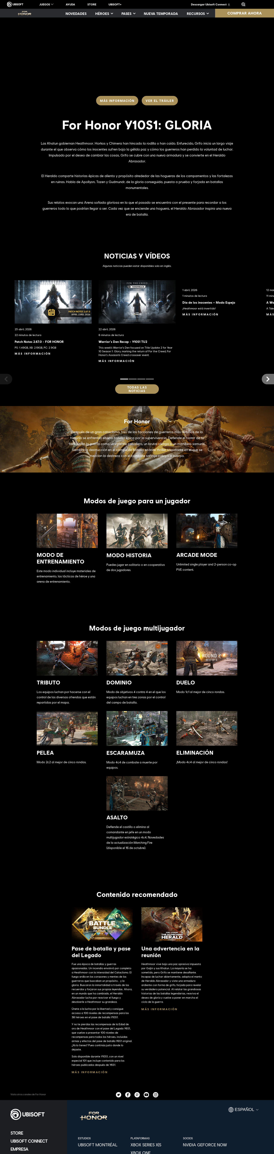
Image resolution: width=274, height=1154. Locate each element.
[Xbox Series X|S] (155, 1144)
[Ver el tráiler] (160, 100)
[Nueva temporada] (161, 13)
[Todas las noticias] (137, 389)
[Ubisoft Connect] (35, 1141)
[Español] (243, 1111)
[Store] (35, 1133)
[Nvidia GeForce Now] (207, 1144)
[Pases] (128, 13)
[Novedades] (76, 13)
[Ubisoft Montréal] (102, 1144)
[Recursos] (197, 13)
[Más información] (117, 100)
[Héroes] (104, 13)
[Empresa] (35, 1149)
